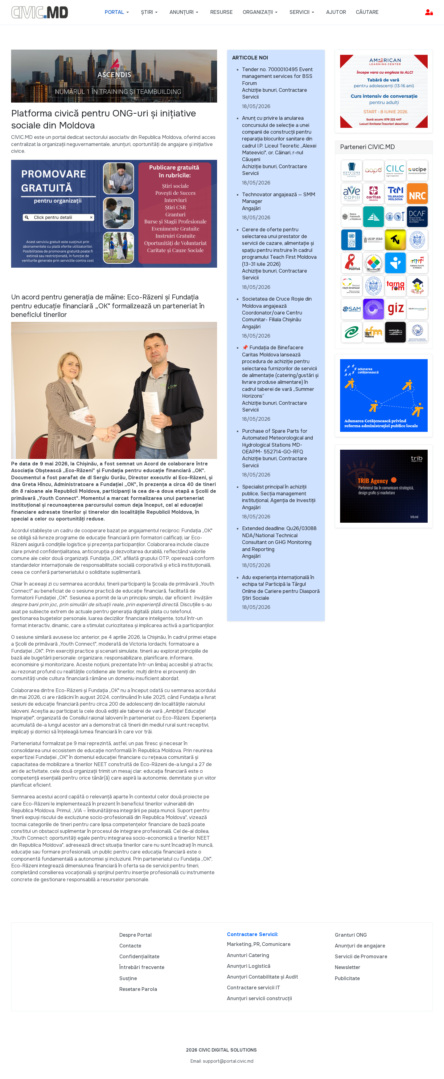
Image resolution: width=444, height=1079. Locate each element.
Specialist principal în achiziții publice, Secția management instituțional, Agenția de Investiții (278, 494)
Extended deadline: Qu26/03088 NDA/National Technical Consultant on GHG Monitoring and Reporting (279, 538)
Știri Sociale (255, 598)
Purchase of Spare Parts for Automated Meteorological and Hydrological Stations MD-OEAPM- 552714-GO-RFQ (277, 441)
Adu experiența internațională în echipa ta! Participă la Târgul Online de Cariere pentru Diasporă (281, 584)
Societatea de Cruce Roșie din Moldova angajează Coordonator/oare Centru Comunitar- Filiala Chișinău (277, 309)
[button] (118, 12)
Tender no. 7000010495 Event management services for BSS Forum (277, 76)
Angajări (251, 208)
